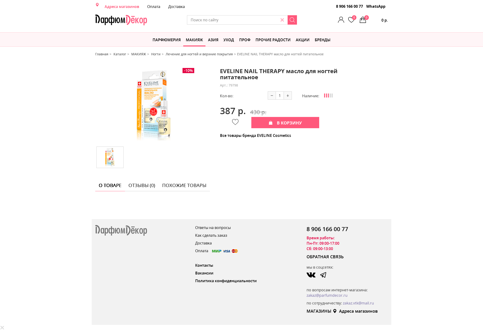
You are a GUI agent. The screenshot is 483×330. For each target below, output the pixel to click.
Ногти (156, 54)
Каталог (119, 54)
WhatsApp (375, 6)
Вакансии (204, 273)
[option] (154, 105)
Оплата (153, 6)
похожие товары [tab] (184, 185)
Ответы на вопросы (213, 227)
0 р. (376, 19)
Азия (213, 39)
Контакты (204, 265)
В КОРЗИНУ (285, 123)
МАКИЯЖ (194, 39)
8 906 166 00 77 (349, 6)
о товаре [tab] (110, 185)
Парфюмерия (167, 39)
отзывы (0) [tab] (141, 185)
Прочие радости (273, 39)
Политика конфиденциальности (226, 280)
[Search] (292, 20)
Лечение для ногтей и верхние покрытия (199, 54)
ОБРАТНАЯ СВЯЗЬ (325, 256)
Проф (244, 39)
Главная (101, 54)
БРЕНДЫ (322, 39)
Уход (228, 39)
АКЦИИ (303, 39)
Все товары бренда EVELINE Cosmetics (255, 135)
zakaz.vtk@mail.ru (358, 303)
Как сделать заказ (211, 235)
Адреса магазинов (122, 6)
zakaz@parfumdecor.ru (327, 295)
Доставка (176, 6)
